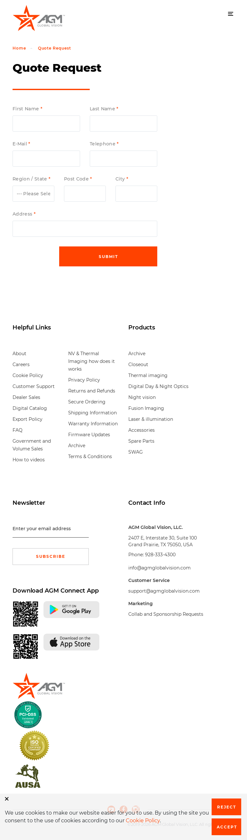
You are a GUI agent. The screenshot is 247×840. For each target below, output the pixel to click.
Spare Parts (141, 441)
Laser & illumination (150, 419)
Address (23, 214)
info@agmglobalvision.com (159, 568)
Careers (21, 364)
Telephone (103, 144)
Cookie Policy (28, 375)
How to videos (29, 460)
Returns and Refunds (91, 391)
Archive (76, 445)
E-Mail (20, 144)
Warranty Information (93, 424)
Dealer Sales (26, 397)
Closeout (138, 364)
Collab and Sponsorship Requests (165, 614)
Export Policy (27, 419)
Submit (108, 256)
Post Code (77, 179)
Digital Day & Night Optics (158, 386)
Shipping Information (92, 413)
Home (19, 48)
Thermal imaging (148, 375)
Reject (226, 807)
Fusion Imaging (146, 408)
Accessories (141, 430)
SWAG (135, 452)
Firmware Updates (89, 435)
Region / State (31, 179)
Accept (227, 827)
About (19, 353)
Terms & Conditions (90, 456)
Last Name (103, 109)
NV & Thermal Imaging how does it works (91, 361)
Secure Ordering (86, 402)
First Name (27, 109)
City (120, 179)
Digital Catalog (30, 408)
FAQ (18, 430)
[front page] (37, 686)
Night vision (142, 397)
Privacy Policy (84, 380)
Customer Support (34, 386)
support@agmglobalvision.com (164, 591)
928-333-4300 (160, 555)
